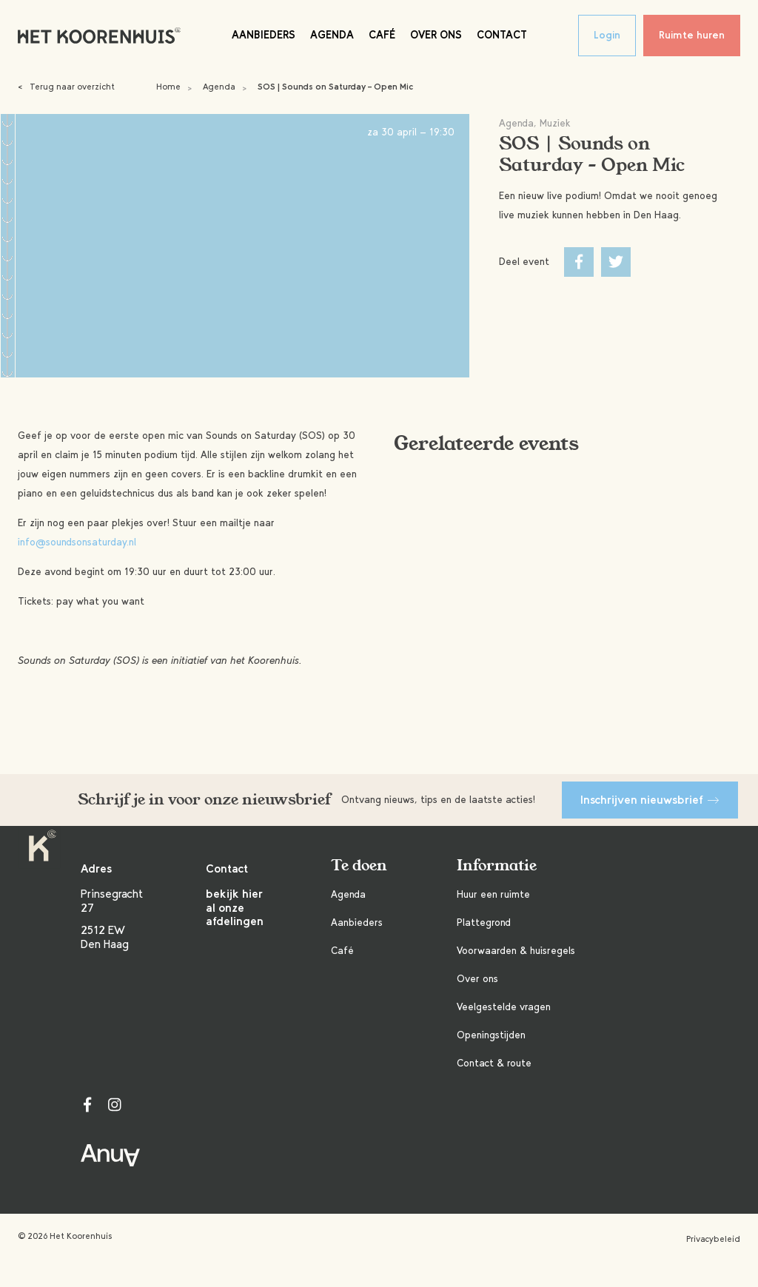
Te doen (359, 865)
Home (168, 86)
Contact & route (494, 1063)
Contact (502, 34)
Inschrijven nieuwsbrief (650, 800)
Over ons (436, 34)
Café (382, 34)
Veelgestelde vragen (504, 1007)
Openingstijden (491, 1035)
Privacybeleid (713, 1238)
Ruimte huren (692, 35)
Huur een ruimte (493, 894)
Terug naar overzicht (66, 86)
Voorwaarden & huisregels (516, 950)
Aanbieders (263, 34)
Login (607, 35)
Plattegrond (484, 922)
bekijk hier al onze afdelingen (235, 907)
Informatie (497, 865)
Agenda (332, 34)
